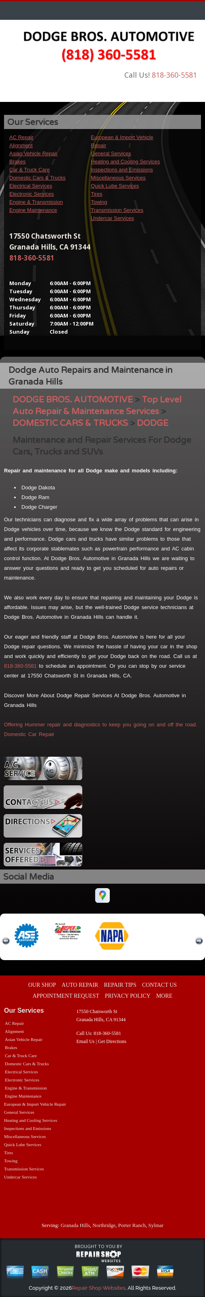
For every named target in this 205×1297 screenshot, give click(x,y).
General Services (111, 153)
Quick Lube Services (115, 186)
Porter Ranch (132, 1225)
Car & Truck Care (29, 170)
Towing (99, 202)
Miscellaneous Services (118, 178)
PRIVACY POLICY (128, 996)
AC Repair (21, 137)
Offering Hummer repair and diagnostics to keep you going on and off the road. (100, 724)
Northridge (103, 1225)
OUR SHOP (42, 985)
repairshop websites (98, 1256)
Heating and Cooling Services (125, 162)
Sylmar (156, 1225)
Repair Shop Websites (99, 1288)
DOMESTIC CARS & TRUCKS (70, 423)
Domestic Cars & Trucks (37, 178)
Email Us (85, 1041)
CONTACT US (159, 985)
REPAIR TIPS (120, 985)
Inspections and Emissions (122, 170)
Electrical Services (30, 186)
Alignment (21, 145)
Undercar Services (112, 218)
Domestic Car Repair (29, 734)
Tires (96, 194)
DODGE (152, 423)
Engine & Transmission (36, 202)
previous (6, 941)
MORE (164, 996)
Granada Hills (75, 1225)
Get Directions (112, 1041)
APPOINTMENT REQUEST (66, 996)
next (199, 941)
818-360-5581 (174, 75)
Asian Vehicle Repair (33, 153)
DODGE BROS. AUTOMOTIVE (73, 400)
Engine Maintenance (33, 210)
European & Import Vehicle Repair (35, 1104)
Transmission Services (117, 210)
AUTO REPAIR (80, 985)
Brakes (17, 162)
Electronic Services (31, 194)
